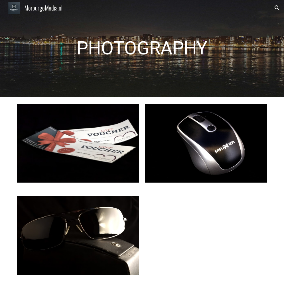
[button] (277, 8)
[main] (142, 48)
